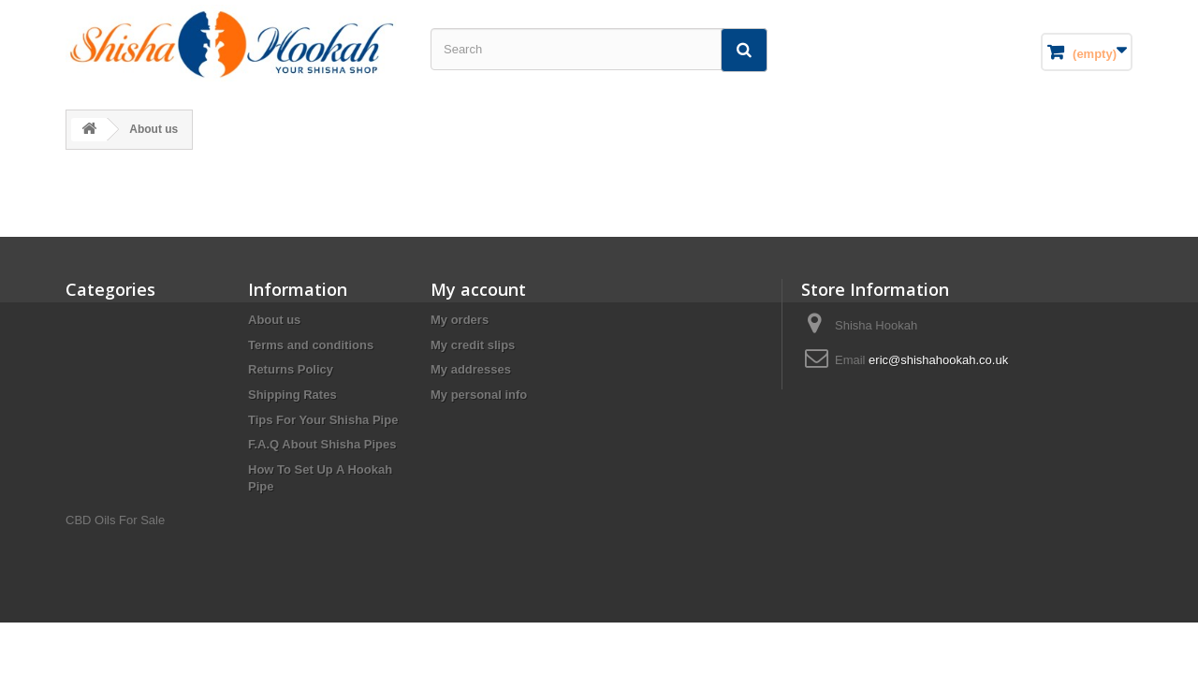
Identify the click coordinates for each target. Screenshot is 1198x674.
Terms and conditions (310, 345)
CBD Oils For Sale (115, 520)
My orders (460, 320)
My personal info (479, 395)
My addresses (471, 369)
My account (478, 289)
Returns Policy (290, 369)
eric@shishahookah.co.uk (938, 360)
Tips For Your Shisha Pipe (323, 420)
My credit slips (473, 345)
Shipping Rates (292, 395)
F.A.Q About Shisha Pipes (322, 444)
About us (274, 320)
